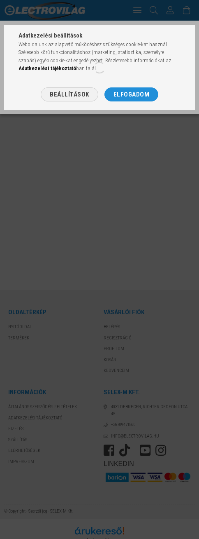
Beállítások (69, 94)
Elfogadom (131, 94)
